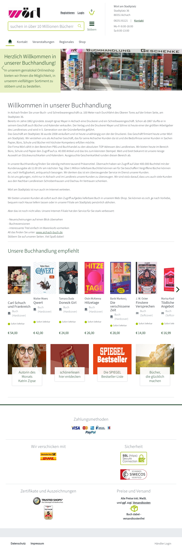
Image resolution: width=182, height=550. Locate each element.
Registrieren (67, 13)
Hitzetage (92, 302)
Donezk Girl (67, 302)
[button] (92, 27)
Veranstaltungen (43, 42)
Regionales (66, 42)
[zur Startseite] (10, 41)
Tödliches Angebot (168, 304)
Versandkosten (142, 503)
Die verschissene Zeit (120, 306)
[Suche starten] (79, 26)
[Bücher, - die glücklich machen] (155, 375)
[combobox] (42, 26)
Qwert (38, 302)
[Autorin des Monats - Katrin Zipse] (27, 375)
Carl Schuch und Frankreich (19, 304)
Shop (82, 42)
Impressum (37, 543)
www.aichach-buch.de (49, 232)
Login (80, 13)
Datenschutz (18, 543)
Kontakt (139, 20)
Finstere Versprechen (145, 304)
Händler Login (163, 543)
